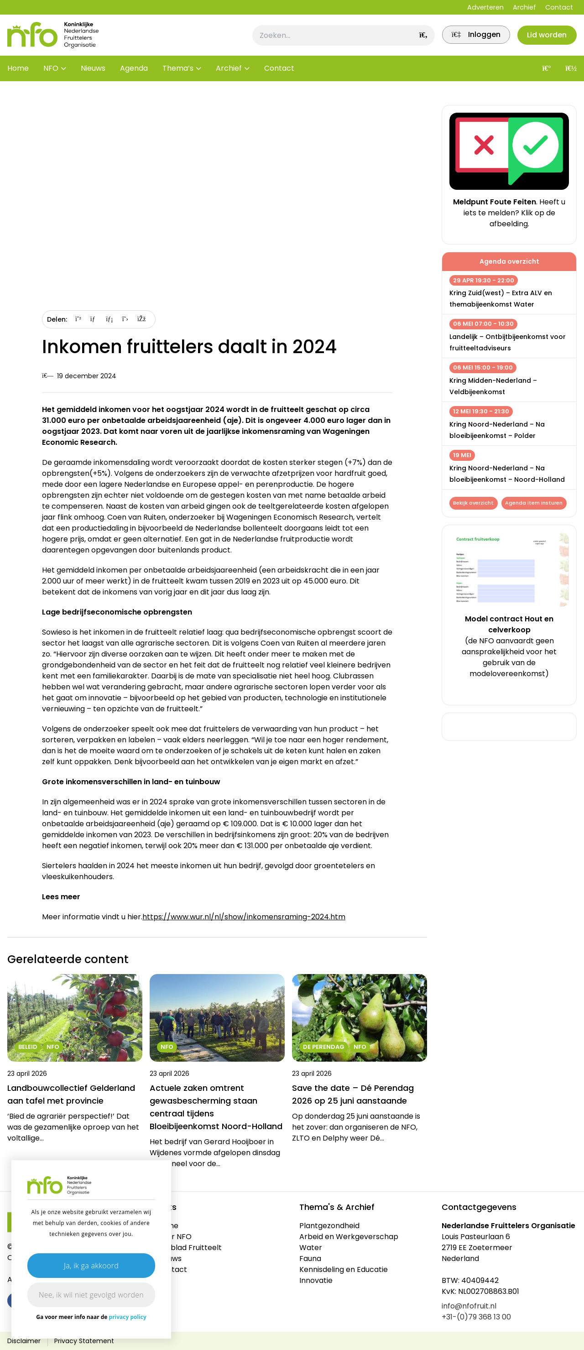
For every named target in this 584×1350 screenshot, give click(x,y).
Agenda (134, 77)
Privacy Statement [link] (84, 1340)
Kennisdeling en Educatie (343, 1269)
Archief (524, 7)
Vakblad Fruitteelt (189, 1247)
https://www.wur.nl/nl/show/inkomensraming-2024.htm (243, 917)
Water (310, 1247)
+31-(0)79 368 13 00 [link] (476, 1317)
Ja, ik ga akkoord (91, 1266)
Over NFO (174, 1236)
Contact (559, 7)
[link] (469, 40)
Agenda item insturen (486, 517)
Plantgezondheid (329, 1225)
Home (18, 77)
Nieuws (93, 77)
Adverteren (485, 7)
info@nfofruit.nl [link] (469, 1306)
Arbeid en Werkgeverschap (348, 1236)
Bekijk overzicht (474, 503)
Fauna (310, 1258)
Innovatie (316, 1280)
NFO (50, 77)
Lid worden (545, 39)
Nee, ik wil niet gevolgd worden (91, 1295)
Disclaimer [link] (24, 1340)
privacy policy (127, 1317)
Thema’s (177, 77)
